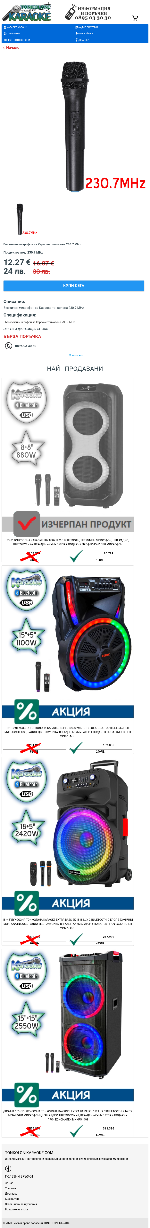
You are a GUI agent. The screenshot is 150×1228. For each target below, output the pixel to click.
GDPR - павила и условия (21, 1204)
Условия (10, 1188)
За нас (9, 1183)
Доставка (11, 1193)
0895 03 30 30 (25, 346)
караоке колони (15, 27)
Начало (11, 47)
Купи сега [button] (73, 285)
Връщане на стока (17, 1209)
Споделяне (76, 355)
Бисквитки (12, 1198)
